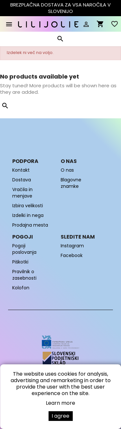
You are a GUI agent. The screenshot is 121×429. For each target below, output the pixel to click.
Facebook (72, 255)
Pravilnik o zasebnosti (24, 274)
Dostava (21, 180)
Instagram (72, 245)
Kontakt (21, 170)
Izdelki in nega (28, 215)
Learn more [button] (60, 403)
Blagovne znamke (71, 183)
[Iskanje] (60, 40)
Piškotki (20, 262)
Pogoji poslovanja (24, 248)
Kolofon (20, 287)
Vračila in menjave (22, 192)
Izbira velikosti (27, 205)
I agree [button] (60, 416)
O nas (67, 170)
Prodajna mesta (30, 225)
